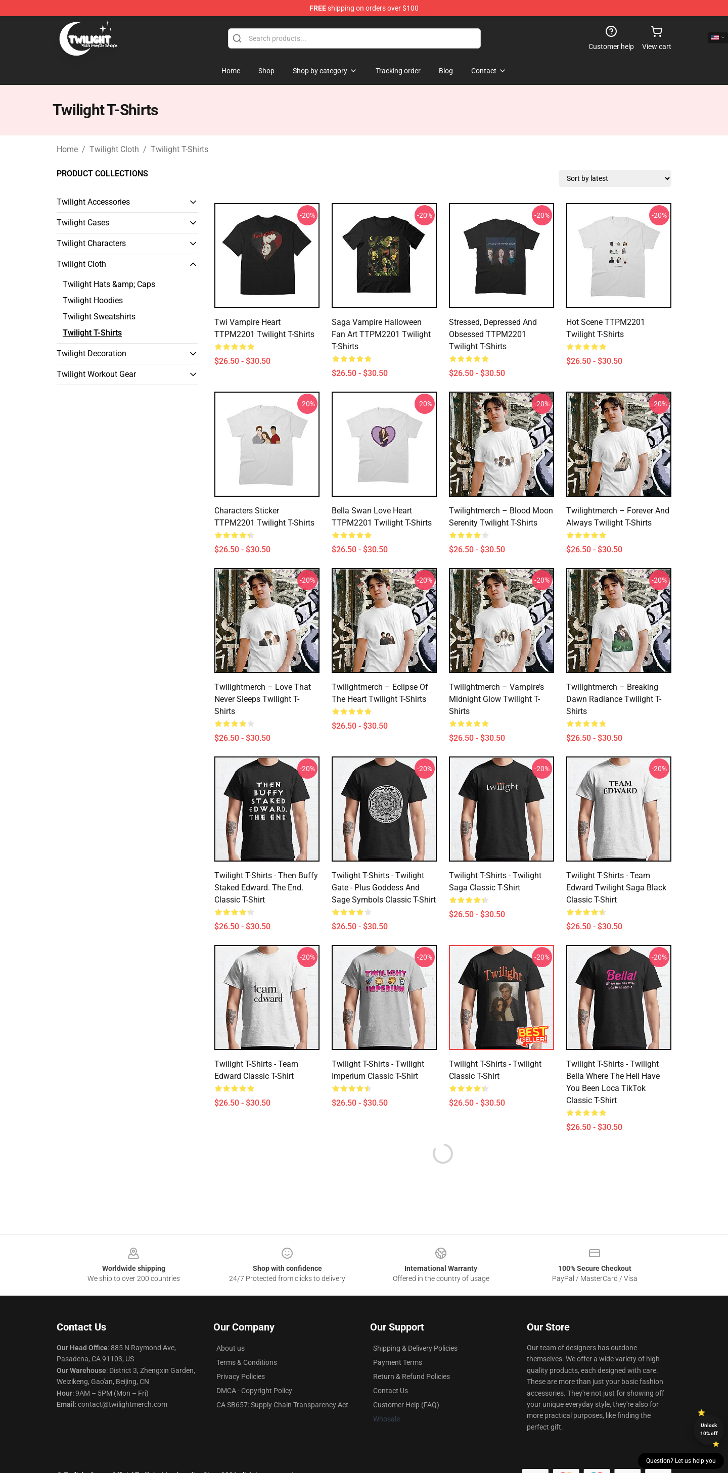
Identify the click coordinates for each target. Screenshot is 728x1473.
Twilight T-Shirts (179, 149)
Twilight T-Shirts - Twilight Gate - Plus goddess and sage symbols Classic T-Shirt (384, 888)
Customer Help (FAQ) (406, 1405)
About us (230, 1348)
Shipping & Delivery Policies (415, 1348)
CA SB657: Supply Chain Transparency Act (282, 1405)
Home (67, 149)
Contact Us (390, 1391)
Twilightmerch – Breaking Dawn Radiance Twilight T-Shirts (613, 699)
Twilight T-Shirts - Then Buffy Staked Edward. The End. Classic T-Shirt (266, 888)
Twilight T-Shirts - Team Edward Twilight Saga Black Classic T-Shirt (616, 888)
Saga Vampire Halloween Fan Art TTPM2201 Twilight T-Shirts (381, 334)
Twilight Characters (91, 243)
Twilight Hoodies (93, 300)
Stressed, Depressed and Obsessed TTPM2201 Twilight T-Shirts (493, 334)
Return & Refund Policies (411, 1376)
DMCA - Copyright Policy (254, 1391)
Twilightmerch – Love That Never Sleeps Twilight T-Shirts (262, 699)
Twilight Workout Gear (96, 374)
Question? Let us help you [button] (681, 1460)
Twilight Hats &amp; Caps (109, 284)
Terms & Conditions (246, 1362)
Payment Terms (397, 1362)
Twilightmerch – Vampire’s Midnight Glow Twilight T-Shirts (496, 699)
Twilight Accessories (93, 202)
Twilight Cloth (114, 149)
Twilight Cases (83, 222)
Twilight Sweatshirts (99, 316)
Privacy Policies (240, 1376)
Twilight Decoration (91, 353)
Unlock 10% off (709, 1429)
